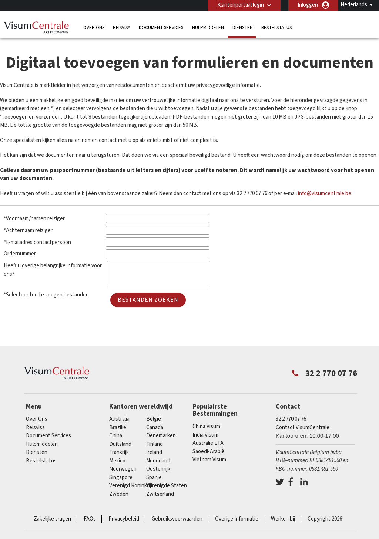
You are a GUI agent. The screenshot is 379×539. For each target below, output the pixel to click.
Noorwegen (123, 469)
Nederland (158, 461)
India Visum (205, 435)
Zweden (118, 494)
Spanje (154, 477)
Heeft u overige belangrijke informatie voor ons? (53, 270)
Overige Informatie (236, 519)
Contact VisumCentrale (302, 427)
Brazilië (117, 427)
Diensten (242, 27)
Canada (154, 427)
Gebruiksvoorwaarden (177, 519)
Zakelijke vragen (52, 519)
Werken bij (283, 519)
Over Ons (93, 27)
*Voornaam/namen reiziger (34, 219)
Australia (119, 419)
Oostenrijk (158, 469)
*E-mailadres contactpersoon (37, 242)
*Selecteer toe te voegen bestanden (46, 295)
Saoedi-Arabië (208, 451)
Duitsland (120, 444)
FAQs (90, 519)
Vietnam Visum (209, 460)
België (153, 419)
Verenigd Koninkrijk (131, 485)
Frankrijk (119, 452)
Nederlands (354, 5)
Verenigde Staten (166, 485)
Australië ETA (208, 443)
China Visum (206, 426)
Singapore (121, 477)
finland (154, 444)
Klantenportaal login (240, 5)
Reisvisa (121, 27)
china (115, 436)
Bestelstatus (276, 27)
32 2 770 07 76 (291, 419)
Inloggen (308, 5)
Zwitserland (160, 494)
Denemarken (161, 436)
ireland (154, 452)
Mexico (117, 461)
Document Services (161, 27)
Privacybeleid (123, 519)
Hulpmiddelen (208, 27)
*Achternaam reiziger (28, 230)
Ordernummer (20, 254)
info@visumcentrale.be (324, 193)
